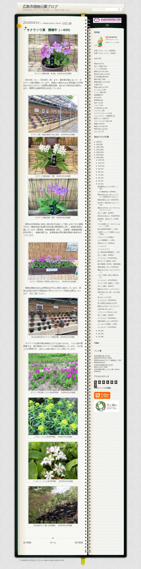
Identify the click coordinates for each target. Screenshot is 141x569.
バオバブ (97, 105)
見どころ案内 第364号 (106, 286)
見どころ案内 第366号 (106, 213)
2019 (98, 155)
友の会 (58, 23)
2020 (98, 152)
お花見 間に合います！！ (106, 309)
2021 (98, 150)
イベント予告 (98, 69)
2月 (99, 334)
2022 (98, 147)
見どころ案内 (98, 66)
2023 (98, 144)
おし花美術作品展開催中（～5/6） (109, 252)
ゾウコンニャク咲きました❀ (107, 312)
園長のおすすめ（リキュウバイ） (109, 306)
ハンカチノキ (102, 246)
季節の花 (97, 64)
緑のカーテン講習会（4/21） (107, 261)
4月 (99, 184)
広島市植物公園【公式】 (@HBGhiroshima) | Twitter (103, 357)
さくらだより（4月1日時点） (107, 327)
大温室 (96, 84)
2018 (98, 157)
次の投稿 (27, 542)
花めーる (97, 103)
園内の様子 (97, 79)
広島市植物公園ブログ (40, 7)
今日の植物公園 (99, 77)
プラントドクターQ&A (101, 121)
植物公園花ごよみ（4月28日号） (109, 200)
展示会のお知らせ (49, 23)
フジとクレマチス (104, 249)
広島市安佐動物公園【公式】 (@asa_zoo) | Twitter (103, 366)
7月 (99, 175)
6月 (99, 178)
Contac (107, 25)
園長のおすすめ (99, 71)
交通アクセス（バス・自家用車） (105, 50)
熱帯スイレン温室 (100, 118)
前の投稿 (79, 542)
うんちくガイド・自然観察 (103, 116)
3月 (99, 331)
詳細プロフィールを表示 (112, 42)
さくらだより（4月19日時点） (108, 258)
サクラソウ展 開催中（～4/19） (109, 283)
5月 (99, 181)
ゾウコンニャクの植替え (106, 237)
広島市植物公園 (112, 37)
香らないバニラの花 (104, 297)
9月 (99, 169)
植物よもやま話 (99, 126)
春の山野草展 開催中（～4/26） (108, 229)
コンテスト (97, 111)
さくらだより (98, 90)
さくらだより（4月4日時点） (107, 318)
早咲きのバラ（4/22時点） (106, 243)
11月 (100, 163)
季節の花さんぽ (99, 129)
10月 (100, 166)
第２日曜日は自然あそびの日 (107, 303)
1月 (99, 337)
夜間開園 (97, 95)
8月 (99, 172)
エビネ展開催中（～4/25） (106, 240)
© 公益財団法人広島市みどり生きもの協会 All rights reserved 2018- (42, 560)
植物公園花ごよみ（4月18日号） (109, 267)
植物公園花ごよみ (100, 82)
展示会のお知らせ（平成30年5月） (109, 216)
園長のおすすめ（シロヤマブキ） (109, 289)
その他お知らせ (99, 108)
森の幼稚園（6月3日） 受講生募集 (109, 264)
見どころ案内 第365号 (106, 255)
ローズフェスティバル (101, 113)
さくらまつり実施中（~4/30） (108, 324)
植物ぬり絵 (97, 124)
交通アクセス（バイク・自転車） (105, 53)
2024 (98, 142)
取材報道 (97, 100)
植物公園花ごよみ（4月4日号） (108, 321)
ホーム (53, 542)
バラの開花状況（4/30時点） (107, 192)
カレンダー (97, 131)
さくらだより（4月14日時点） (108, 280)
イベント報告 (98, 92)
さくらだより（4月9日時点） (107, 300)
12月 (100, 160)
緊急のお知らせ (99, 87)
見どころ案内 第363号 (106, 315)
